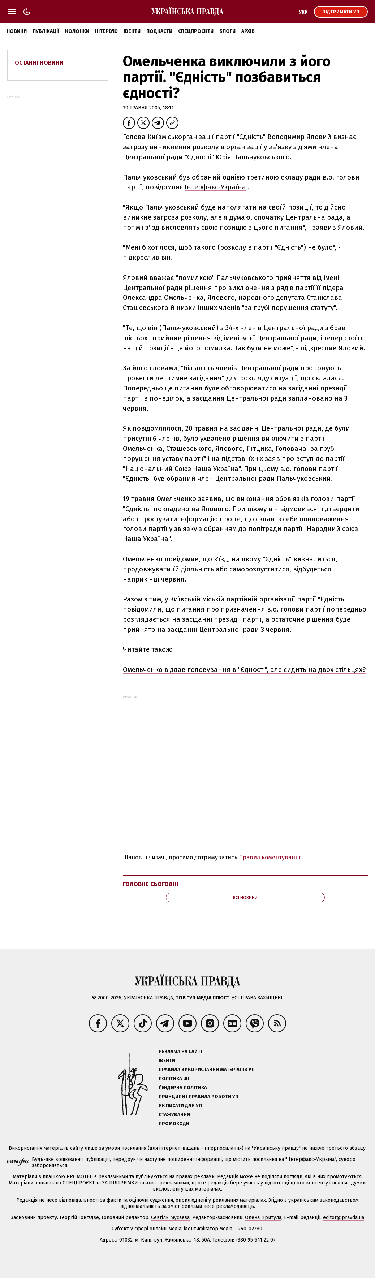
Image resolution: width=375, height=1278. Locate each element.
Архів (248, 31)
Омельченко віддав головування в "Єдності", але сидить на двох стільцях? (244, 669)
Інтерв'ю (106, 31)
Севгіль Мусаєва (170, 1217)
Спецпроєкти (196, 31)
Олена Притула (263, 1217)
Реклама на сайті (180, 1051)
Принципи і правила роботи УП (198, 1096)
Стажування (174, 1114)
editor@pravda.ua (343, 1217)
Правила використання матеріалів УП (207, 1069)
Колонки (77, 31)
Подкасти (159, 31)
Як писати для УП (180, 1105)
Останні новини (39, 62)
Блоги (227, 31)
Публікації (46, 31)
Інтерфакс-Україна (215, 187)
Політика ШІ (174, 1078)
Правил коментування (270, 857)
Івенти (132, 31)
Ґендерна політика (183, 1087)
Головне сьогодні (150, 884)
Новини (17, 31)
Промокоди (174, 1123)
